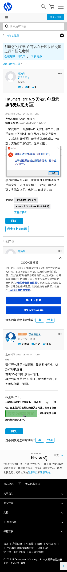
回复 (14, 221)
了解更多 (36, 56)
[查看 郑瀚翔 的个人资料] (21, 73)
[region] (33, 286)
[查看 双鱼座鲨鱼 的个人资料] (35, 334)
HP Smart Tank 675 (26, 200)
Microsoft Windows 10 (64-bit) (32, 206)
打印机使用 (13, 35)
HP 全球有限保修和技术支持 (18, 547)
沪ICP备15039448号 (14, 552)
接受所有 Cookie (33, 310)
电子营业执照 (36, 552)
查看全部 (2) (20, 212)
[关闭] (60, 258)
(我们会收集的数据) (26, 282)
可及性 (29, 543)
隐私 (39, 543)
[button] (60, 73)
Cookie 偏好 (44, 547)
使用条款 (33, 472)
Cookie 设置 (33, 300)
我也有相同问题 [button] (17, 229)
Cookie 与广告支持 (19, 290)
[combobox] (33, 26)
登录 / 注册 (56, 17)
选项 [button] (62, 35)
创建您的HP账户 (14, 56)
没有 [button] (50, 320)
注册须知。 (46, 472)
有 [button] (39, 320)
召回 (5, 543)
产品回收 (17, 543)
